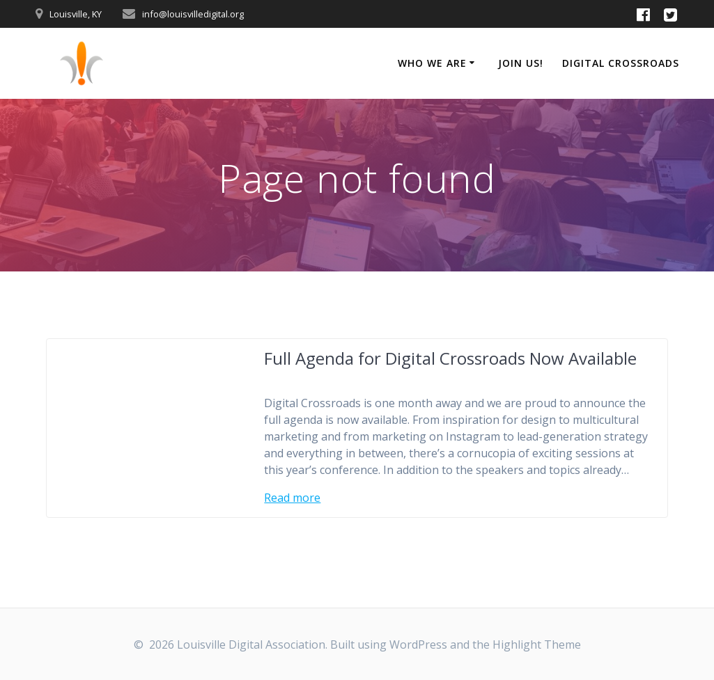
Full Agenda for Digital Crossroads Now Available (450, 358)
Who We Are (432, 63)
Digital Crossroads (620, 63)
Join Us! (520, 63)
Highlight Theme (536, 644)
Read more (292, 497)
